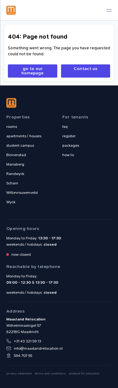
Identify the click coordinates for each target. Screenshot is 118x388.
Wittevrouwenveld (22, 192)
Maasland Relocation (11, 10)
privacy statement (19, 373)
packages (70, 145)
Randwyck (15, 174)
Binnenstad (16, 155)
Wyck (10, 202)
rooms (11, 126)
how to (68, 155)
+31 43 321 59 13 (27, 341)
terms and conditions (50, 373)
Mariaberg (15, 164)
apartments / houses (23, 136)
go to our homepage (32, 71)
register (69, 136)
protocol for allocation (84, 373)
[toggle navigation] (109, 10)
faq (65, 126)
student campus (20, 145)
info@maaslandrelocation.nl (38, 348)
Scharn (12, 183)
